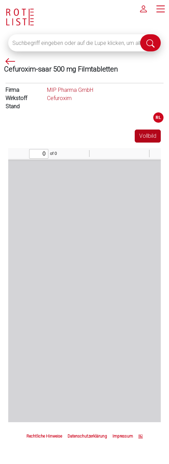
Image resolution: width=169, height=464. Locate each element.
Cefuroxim (59, 98)
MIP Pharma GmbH (70, 90)
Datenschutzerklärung (87, 436)
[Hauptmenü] (160, 8)
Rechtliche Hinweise (44, 436)
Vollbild (147, 136)
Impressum (122, 436)
